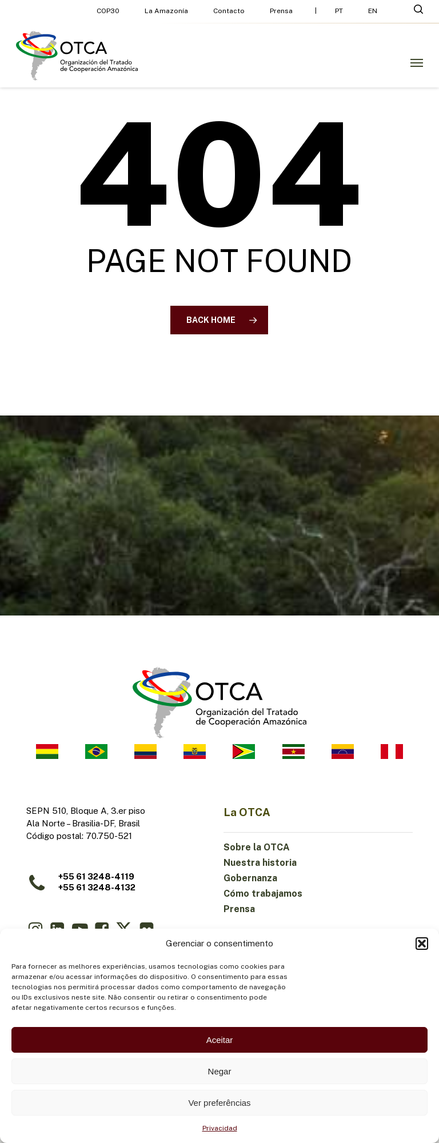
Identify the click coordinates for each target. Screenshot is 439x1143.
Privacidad (219, 1128)
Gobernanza (250, 878)
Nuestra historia (260, 862)
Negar (220, 1071)
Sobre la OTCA (257, 847)
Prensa (239, 909)
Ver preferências (219, 1103)
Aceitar (219, 1040)
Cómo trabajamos (263, 893)
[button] (422, 943)
